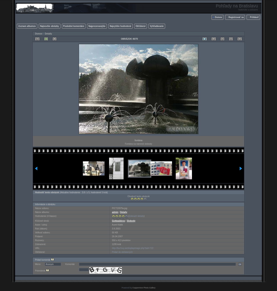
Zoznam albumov (27, 26)
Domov (218, 17)
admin (115, 212)
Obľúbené (140, 26)
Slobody (131, 221)
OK (240, 264)
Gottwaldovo (118, 221)
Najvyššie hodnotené (120, 26)
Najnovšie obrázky (49, 26)
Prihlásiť (254, 17)
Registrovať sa (236, 17)
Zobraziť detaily (136, 216)
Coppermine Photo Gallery (143, 288)
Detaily (48, 34)
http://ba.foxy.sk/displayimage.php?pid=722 (132, 248)
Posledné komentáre (73, 26)
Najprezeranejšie (97, 26)
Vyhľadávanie (157, 26)
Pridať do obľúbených (122, 252)
